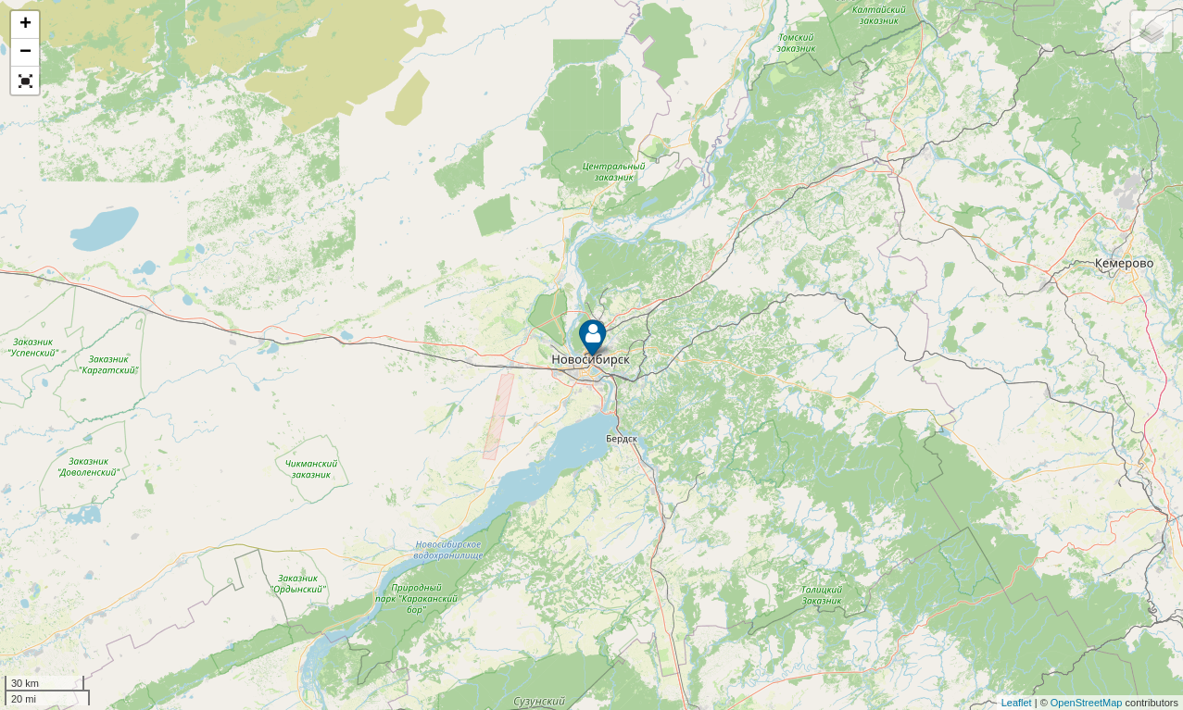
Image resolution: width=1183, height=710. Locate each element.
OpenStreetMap (1087, 702)
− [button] (25, 53)
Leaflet (1016, 702)
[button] (25, 80)
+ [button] (25, 25)
